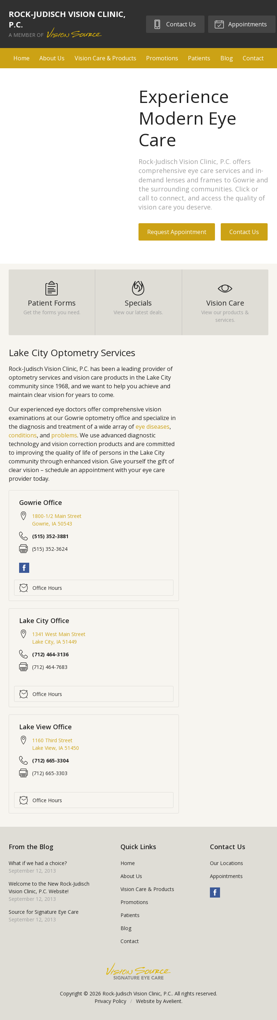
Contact (253, 58)
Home (21, 58)
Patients (199, 58)
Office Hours (40, 587)
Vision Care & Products (105, 58)
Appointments (240, 24)
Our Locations (226, 863)
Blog (226, 58)
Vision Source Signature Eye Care (138, 971)
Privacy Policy (110, 1001)
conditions (23, 435)
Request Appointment (176, 232)
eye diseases (153, 427)
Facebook (24, 568)
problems (64, 435)
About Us (52, 58)
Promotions (162, 58)
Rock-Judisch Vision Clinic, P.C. (137, 993)
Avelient (172, 1001)
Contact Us (174, 24)
